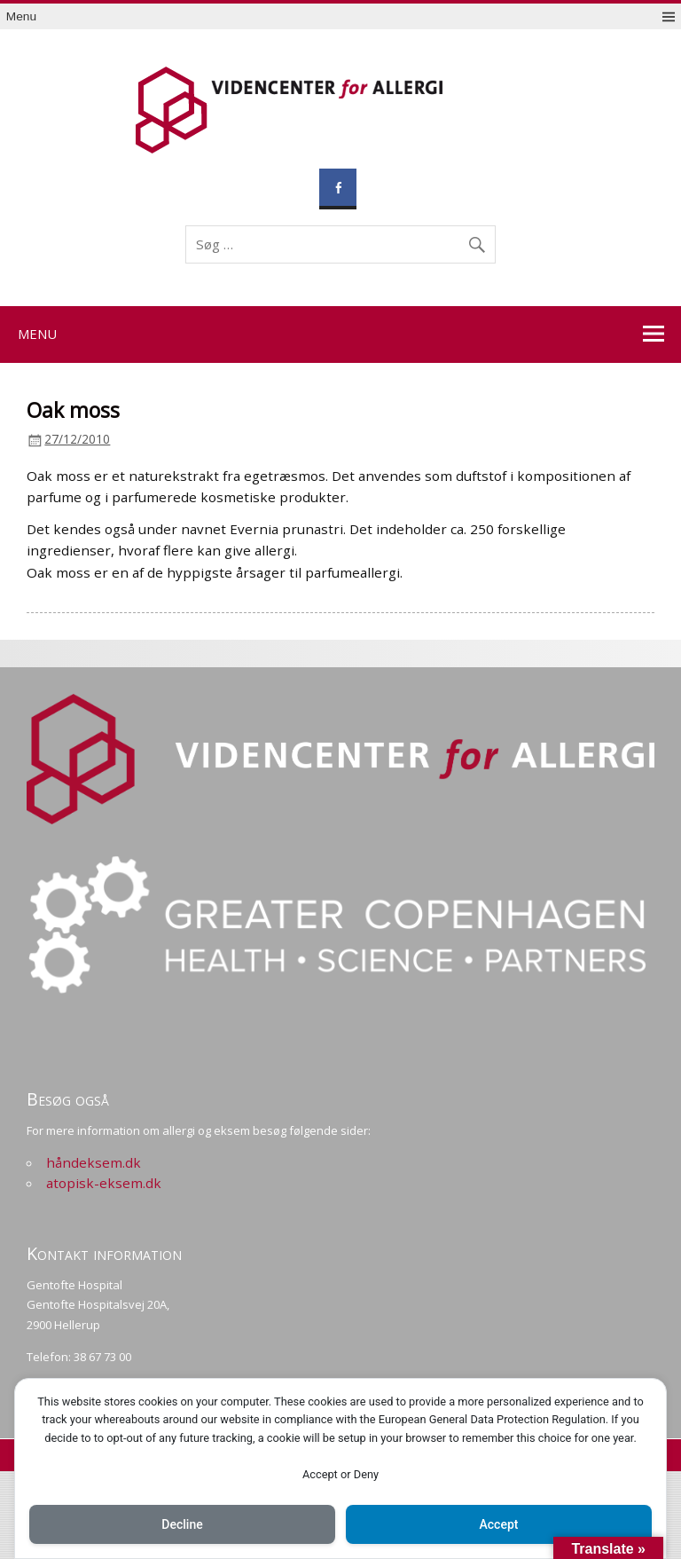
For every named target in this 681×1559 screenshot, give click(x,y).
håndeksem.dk (93, 1162)
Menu (21, 16)
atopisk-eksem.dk (103, 1183)
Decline (181, 1524)
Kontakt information (104, 1253)
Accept (499, 1524)
